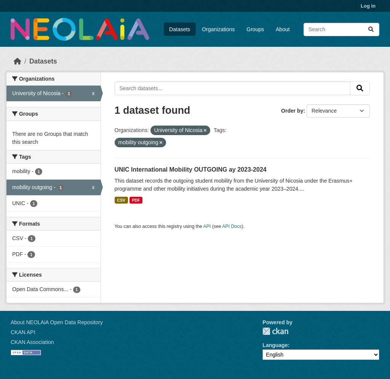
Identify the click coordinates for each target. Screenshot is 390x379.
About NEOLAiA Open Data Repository (57, 322)
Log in (368, 6)
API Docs (231, 226)
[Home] (17, 61)
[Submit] (371, 29)
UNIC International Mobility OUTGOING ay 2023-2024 (191, 169)
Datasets (179, 29)
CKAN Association (32, 342)
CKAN (275, 331)
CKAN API (23, 332)
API (207, 226)
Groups (255, 29)
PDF (136, 200)
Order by (292, 111)
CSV (121, 200)
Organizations (218, 29)
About (283, 29)
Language (275, 345)
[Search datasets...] (341, 29)
